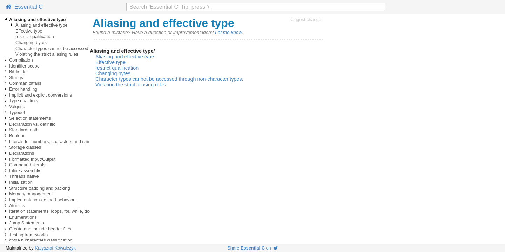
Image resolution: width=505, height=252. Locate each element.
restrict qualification (34, 36)
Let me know (228, 32)
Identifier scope (24, 66)
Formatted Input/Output (32, 159)
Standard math (24, 129)
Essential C (24, 7)
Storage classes (25, 147)
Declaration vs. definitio (32, 124)
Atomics (17, 205)
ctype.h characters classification (41, 240)
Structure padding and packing (39, 188)
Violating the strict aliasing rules (46, 54)
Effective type (28, 31)
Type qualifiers (23, 100)
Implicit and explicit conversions (40, 95)
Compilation (21, 60)
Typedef (17, 112)
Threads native (24, 176)
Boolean (17, 135)
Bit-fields (17, 71)
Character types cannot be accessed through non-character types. (81, 48)
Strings (16, 77)
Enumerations (23, 217)
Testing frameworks (28, 234)
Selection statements (30, 118)
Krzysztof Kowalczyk (55, 248)
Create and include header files (40, 228)
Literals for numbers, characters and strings (52, 141)
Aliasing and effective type (41, 25)
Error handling (23, 89)
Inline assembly (24, 170)
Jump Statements (26, 222)
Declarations (21, 153)
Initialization (21, 182)
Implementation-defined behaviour (43, 199)
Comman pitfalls (25, 83)
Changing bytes (31, 42)
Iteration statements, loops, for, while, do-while (55, 211)
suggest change (305, 19)
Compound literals (27, 164)
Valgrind (17, 106)
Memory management (31, 193)
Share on (252, 248)
